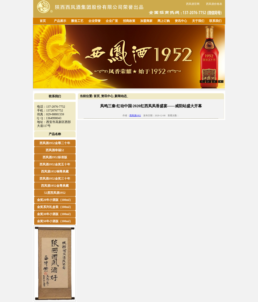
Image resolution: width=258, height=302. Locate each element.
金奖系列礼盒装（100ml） (55, 207)
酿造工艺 (77, 20)
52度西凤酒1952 (55, 192)
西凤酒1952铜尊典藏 (55, 171)
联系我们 (215, 20)
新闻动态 (121, 96)
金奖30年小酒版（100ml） (55, 214)
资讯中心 (181, 20)
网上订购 (163, 20)
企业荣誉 (94, 20)
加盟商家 (146, 20)
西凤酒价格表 (214, 3)
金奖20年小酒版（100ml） (55, 199)
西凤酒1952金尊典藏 (55, 185)
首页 (43, 20)
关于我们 (198, 20)
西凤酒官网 (192, 3)
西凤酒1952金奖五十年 (55, 164)
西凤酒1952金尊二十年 (55, 143)
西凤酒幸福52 (55, 150)
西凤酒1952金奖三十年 (55, 178)
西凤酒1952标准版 (55, 157)
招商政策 (129, 20)
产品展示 (60, 20)
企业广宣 (112, 20)
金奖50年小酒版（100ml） (55, 221)
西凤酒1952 (135, 115)
